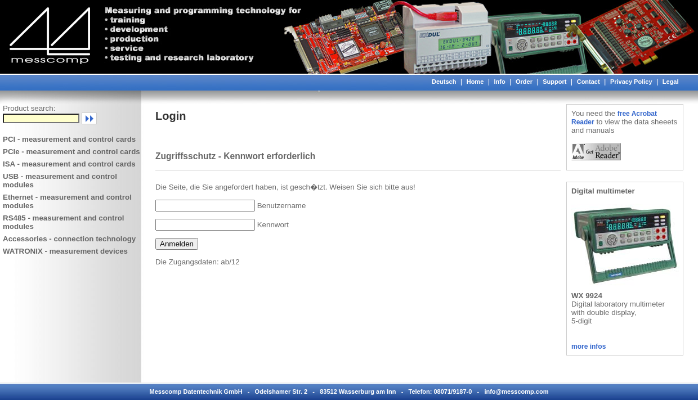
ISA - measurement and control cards (69, 164)
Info (499, 81)
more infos (588, 346)
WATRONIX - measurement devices (65, 251)
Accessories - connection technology (69, 239)
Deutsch (444, 81)
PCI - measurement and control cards (69, 139)
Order (524, 81)
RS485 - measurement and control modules (63, 222)
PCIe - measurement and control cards (71, 151)
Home (475, 81)
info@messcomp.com (516, 391)
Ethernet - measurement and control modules (67, 201)
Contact (588, 81)
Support (554, 81)
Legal (671, 81)
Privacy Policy (631, 81)
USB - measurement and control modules (60, 180)
